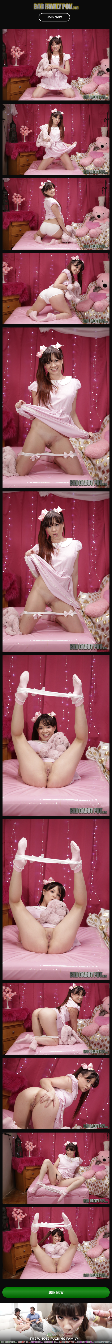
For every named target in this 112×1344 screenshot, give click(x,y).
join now (54, 17)
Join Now (56, 1292)
